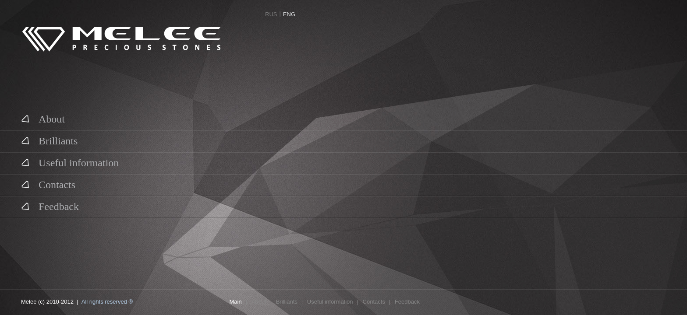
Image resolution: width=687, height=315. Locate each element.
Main (236, 301)
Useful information (70, 162)
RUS (271, 14)
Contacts (48, 184)
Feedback (50, 206)
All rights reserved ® (107, 301)
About (43, 118)
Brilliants (49, 140)
